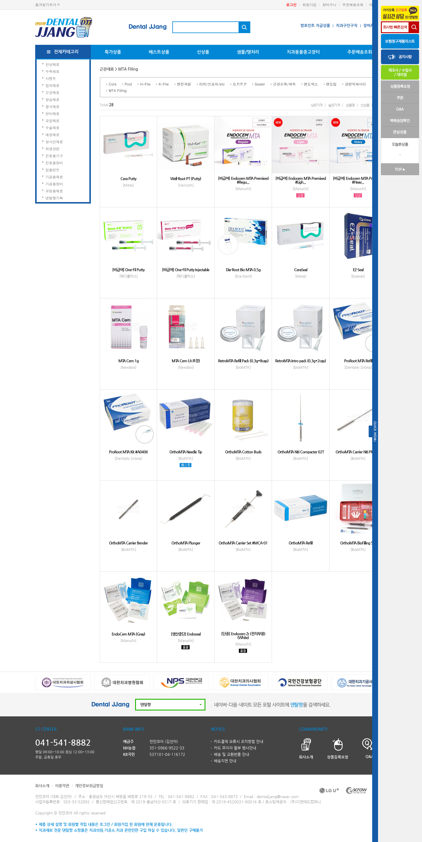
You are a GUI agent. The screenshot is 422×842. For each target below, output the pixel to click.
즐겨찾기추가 (45, 4)
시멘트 (50, 78)
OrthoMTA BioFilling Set (358, 543)
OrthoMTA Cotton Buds (243, 452)
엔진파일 (184, 83)
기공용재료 (54, 176)
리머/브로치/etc (212, 83)
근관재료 (52, 92)
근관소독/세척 (284, 83)
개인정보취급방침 (89, 785)
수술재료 (52, 127)
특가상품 (113, 52)
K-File (164, 83)
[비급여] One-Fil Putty (128, 269)
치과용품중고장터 (303, 52)
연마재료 (52, 113)
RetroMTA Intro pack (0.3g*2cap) (300, 361)
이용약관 (62, 785)
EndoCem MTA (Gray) (128, 634)
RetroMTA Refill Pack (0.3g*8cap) (243, 361)
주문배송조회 (352, 4)
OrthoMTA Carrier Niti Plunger (358, 452)
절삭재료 (52, 106)
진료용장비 (54, 162)
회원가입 (309, 4)
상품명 (350, 105)
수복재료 (52, 71)
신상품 (203, 52)
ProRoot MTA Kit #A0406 (128, 452)
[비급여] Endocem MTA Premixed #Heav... (358, 180)
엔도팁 (331, 83)
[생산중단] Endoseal (185, 634)
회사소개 (42, 785)
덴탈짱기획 (54, 197)
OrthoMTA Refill (300, 543)
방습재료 (52, 99)
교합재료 (52, 120)
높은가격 (334, 105)
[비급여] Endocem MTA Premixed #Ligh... (300, 180)
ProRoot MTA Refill (358, 361)
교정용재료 (54, 190)
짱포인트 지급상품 (315, 26)
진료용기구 (54, 155)
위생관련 (52, 148)
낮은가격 (316, 105)
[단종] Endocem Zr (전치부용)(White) (243, 635)
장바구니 (329, 4)
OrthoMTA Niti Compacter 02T (301, 452)
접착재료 (52, 85)
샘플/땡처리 (248, 52)
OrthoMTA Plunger (185, 543)
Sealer (260, 83)
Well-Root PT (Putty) (185, 178)
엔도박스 (311, 83)
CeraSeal (300, 269)
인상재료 (52, 64)
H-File (145, 83)
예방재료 (52, 134)
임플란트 (52, 169)
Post (128, 83)
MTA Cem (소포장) (186, 361)
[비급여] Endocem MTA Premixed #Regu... (243, 180)
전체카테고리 (66, 51)
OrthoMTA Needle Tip (185, 452)
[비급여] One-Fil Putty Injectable (185, 269)
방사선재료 (54, 141)
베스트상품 (159, 52)
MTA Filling (118, 90)
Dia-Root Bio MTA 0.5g (243, 269)
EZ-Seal (358, 269)
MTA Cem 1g (128, 361)
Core (112, 83)
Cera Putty (128, 178)
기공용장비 (54, 183)
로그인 (291, 4)
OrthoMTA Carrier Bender (128, 543)
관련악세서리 (355, 83)
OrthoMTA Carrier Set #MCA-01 (243, 543)
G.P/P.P (239, 83)
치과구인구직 (346, 26)
